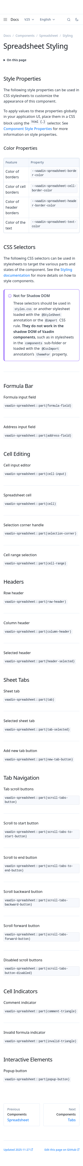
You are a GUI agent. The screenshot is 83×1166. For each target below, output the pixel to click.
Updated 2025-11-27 (17, 1150)
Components (25, 35)
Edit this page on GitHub (60, 1150)
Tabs (61, 1117)
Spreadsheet (48, 35)
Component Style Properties (28, 128)
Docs (15, 19)
